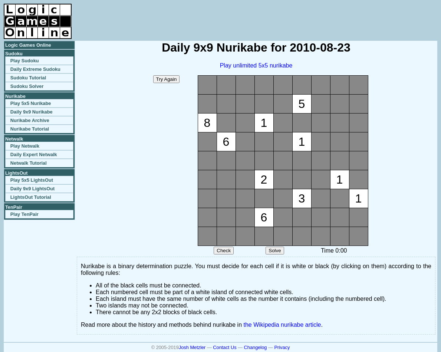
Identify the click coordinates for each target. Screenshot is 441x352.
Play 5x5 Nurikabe (30, 103)
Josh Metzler (192, 347)
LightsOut (16, 173)
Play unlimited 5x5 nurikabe (256, 65)
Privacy (282, 347)
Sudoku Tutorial (28, 77)
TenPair (13, 207)
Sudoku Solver (27, 86)
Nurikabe (15, 96)
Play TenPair (24, 214)
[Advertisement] (350, 15)
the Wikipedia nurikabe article (282, 325)
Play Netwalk (24, 146)
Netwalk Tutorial (28, 163)
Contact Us (224, 347)
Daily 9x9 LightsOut (32, 188)
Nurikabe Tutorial (29, 129)
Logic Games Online (28, 45)
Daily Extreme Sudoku (35, 69)
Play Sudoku (24, 60)
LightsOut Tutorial (30, 197)
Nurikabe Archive (29, 120)
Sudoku (14, 53)
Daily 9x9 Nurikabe (31, 112)
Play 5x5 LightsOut (31, 180)
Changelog (255, 347)
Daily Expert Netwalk (33, 154)
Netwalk (14, 139)
